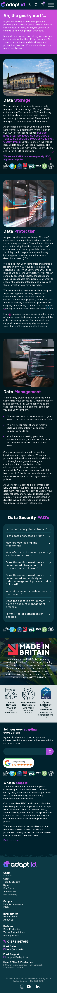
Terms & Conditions (14, 932)
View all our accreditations (45, 714)
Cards (6, 878)
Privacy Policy (11, 935)
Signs (6, 885)
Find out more (11, 840)
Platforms (8, 888)
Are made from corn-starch (28, 710)
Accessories (9, 891)
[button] (50, 751)
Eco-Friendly (10, 894)
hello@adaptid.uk (14, 949)
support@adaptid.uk (15, 957)
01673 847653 (37, 677)
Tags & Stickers (11, 882)
